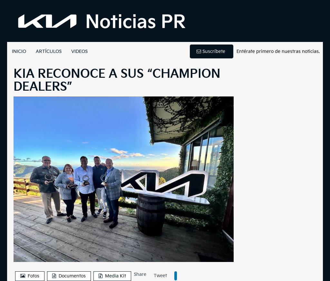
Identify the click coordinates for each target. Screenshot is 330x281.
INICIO (19, 51)
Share (140, 274)
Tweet (160, 275)
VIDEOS (79, 51)
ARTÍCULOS (49, 51)
